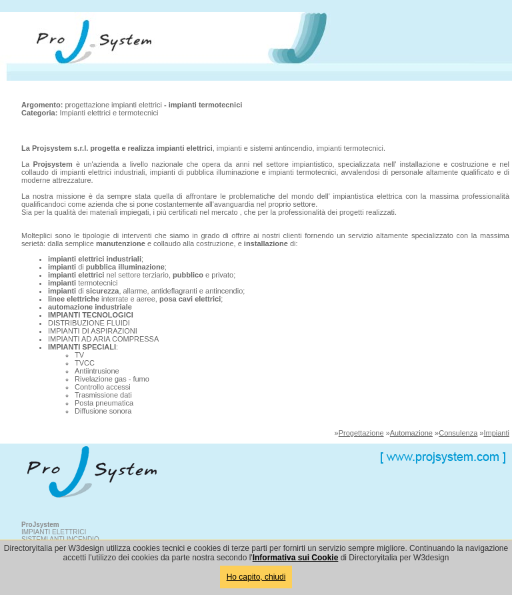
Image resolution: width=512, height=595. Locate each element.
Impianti (496, 433)
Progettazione (361, 433)
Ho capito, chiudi (256, 577)
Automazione (411, 433)
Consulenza (458, 433)
